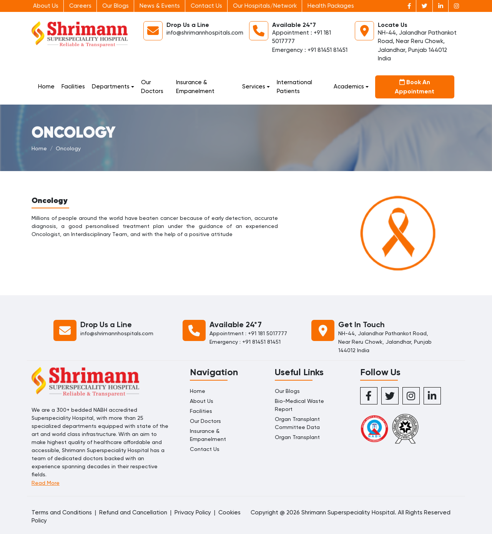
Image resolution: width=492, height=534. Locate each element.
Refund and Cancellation (133, 512)
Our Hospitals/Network (265, 5)
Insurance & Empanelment (195, 87)
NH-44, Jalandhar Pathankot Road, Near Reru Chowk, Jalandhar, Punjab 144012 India (385, 341)
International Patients (294, 87)
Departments (111, 86)
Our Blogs (115, 5)
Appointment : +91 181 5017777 (248, 333)
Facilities (73, 86)
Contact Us (206, 5)
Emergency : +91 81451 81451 (309, 50)
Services (253, 86)
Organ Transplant (297, 437)
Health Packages (331, 5)
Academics (349, 86)
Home (46, 86)
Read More (46, 483)
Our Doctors (152, 87)
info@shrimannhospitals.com (204, 32)
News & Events (160, 5)
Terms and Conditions (62, 512)
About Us (45, 5)
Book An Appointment (414, 86)
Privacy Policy (193, 512)
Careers (80, 5)
